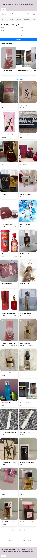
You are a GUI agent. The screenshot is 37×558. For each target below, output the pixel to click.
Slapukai (27, 544)
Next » (22, 530)
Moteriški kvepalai (7, 283)
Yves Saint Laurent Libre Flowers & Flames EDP (15, 522)
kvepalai (4, 164)
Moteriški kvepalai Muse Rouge (10, 313)
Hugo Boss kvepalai (25, 313)
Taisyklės (10, 540)
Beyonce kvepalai (25, 224)
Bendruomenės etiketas (10, 544)
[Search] (17, 14)
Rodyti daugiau (19, 79)
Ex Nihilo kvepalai (25, 343)
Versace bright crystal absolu (10, 492)
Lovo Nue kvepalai (25, 194)
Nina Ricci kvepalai (25, 283)
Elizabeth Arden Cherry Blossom (12, 70)
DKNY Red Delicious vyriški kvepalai (12, 224)
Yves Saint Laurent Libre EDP (28, 492)
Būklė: (21, 27)
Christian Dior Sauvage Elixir (28, 462)
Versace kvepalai (6, 254)
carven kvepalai (6, 373)
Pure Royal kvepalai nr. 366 (27, 432)
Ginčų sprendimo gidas (26, 540)
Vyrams (12, 19)
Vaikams (19, 19)
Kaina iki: (22, 33)
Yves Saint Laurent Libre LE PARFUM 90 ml (14, 462)
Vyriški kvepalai (24, 105)
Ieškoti (27, 13)
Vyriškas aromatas (23, 70)
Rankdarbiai (27, 19)
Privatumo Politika (26, 537)
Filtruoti (18, 39)
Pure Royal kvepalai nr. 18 (9, 432)
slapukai (8, 6)
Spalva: (2, 27)
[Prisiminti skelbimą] (3, 48)
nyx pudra (23, 373)
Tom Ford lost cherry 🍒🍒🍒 (28, 522)
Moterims (4, 19)
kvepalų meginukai (25, 135)
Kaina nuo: (2, 33)
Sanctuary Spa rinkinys (8, 135)
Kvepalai (4, 105)
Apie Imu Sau (10, 537)
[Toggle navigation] (34, 14)
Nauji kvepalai (24, 164)
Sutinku (3, 9)
